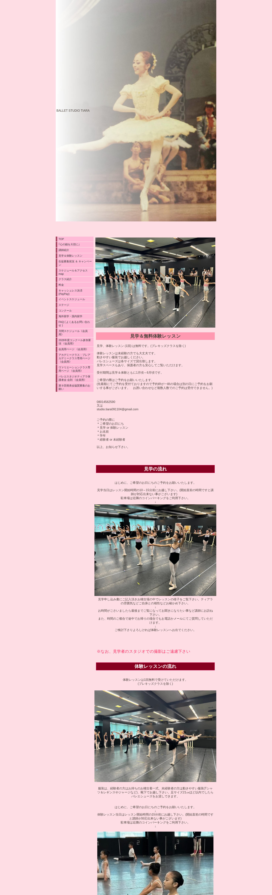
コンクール (65, 310)
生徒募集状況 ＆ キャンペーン (75, 263)
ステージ (64, 304)
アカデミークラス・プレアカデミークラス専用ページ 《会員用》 (74, 358)
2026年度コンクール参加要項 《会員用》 (75, 342)
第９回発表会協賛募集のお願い (74, 387)
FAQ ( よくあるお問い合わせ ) (74, 323)
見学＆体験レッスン (70, 255)
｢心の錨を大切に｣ (69, 244)
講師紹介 (64, 250)
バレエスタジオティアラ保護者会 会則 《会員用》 (74, 378)
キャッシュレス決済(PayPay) (70, 292)
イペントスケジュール (72, 299)
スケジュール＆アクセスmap (73, 272)
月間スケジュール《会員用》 (73, 332)
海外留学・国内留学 (70, 316)
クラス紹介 (65, 279)
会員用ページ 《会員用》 (73, 349)
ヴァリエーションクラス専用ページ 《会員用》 (74, 369)
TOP (61, 239)
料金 (61, 284)
